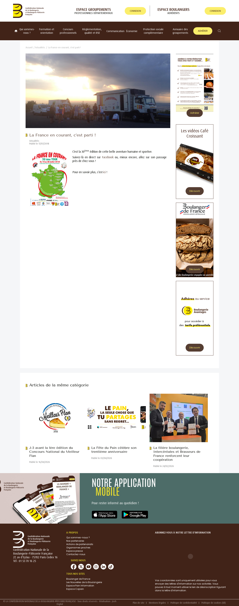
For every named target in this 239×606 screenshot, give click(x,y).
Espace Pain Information (80, 585)
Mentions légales (157, 602)
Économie (131, 31)
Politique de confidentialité (183, 602)
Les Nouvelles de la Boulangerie (84, 582)
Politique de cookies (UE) (213, 602)
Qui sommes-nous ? (27, 30)
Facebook (108, 157)
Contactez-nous (75, 554)
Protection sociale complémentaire (153, 30)
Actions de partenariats (79, 544)
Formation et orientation (46, 30)
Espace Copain (75, 589)
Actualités (40, 47)
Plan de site (138, 602)
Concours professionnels (68, 30)
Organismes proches (78, 547)
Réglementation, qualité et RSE (92, 30)
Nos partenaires (75, 540)
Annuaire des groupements (180, 30)
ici (104, 172)
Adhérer (203, 30)
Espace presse (74, 551)
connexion (135, 11)
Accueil (29, 47)
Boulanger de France (78, 578)
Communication (115, 31)
